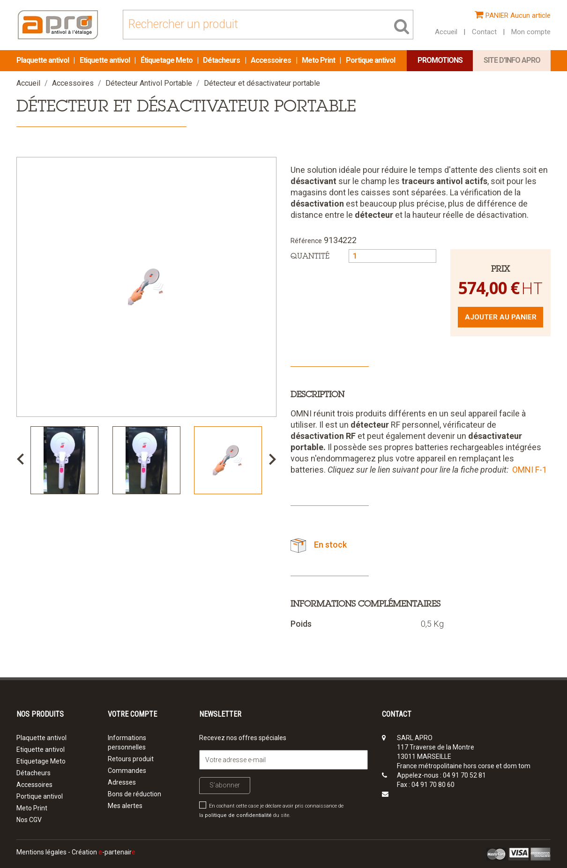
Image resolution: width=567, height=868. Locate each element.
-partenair (116, 852)
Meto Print (319, 60)
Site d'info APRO (512, 60)
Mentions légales (41, 852)
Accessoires (271, 60)
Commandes (127, 770)
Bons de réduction (134, 794)
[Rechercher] (268, 24)
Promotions (440, 60)
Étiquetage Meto (167, 60)
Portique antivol (370, 60)
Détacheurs (222, 60)
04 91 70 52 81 (464, 775)
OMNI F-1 (529, 470)
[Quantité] (392, 256)
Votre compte (132, 714)
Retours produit (131, 759)
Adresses (122, 782)
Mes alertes (125, 805)
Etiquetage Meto (41, 761)
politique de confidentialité (238, 815)
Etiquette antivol (105, 60)
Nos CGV (29, 819)
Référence (306, 241)
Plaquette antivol (43, 60)
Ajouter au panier (501, 317)
